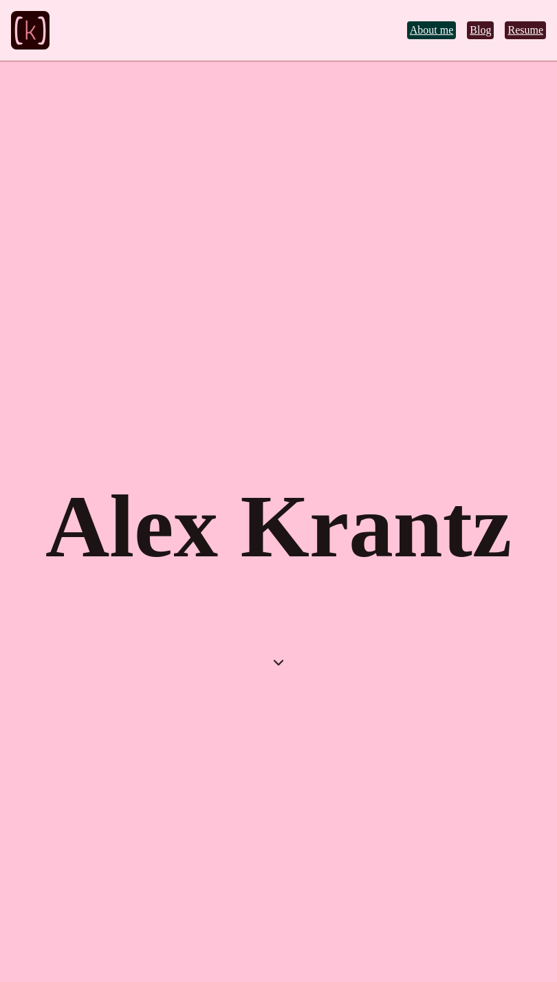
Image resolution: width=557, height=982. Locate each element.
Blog (480, 30)
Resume (525, 30)
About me (432, 30)
